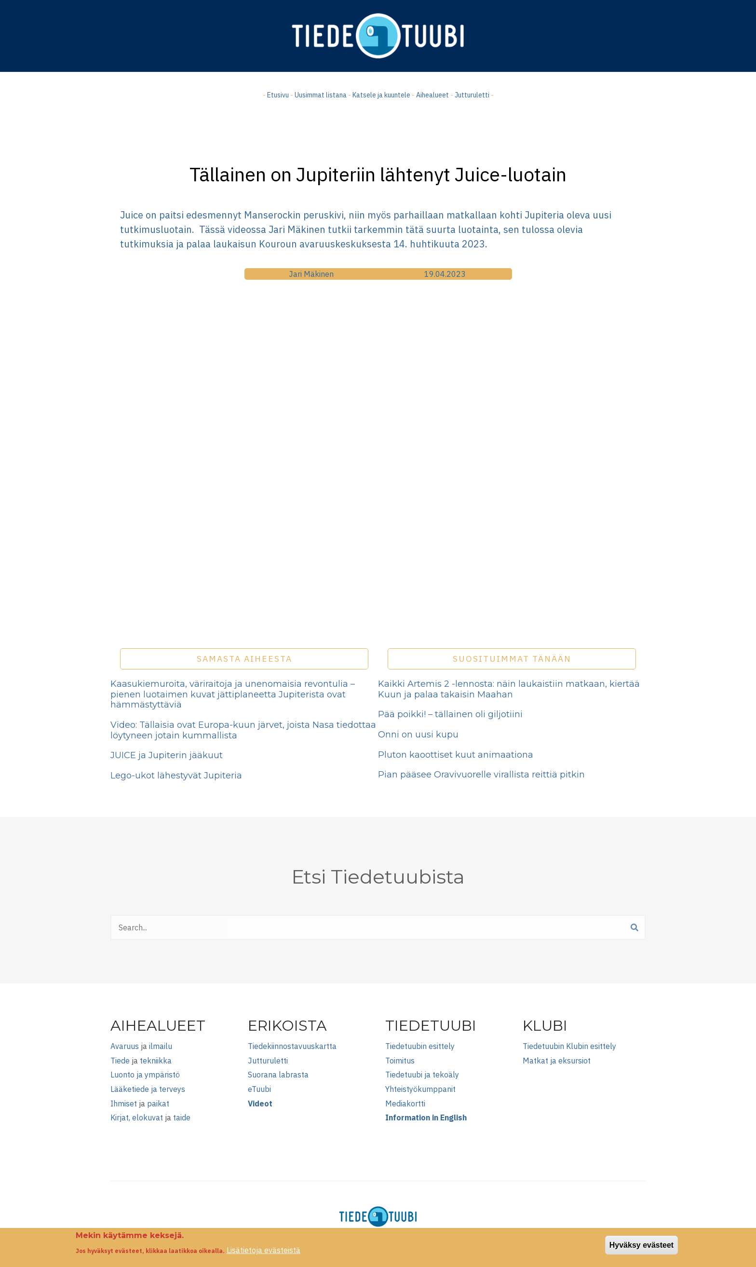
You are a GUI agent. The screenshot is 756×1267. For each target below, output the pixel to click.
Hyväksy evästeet (641, 1245)
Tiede (120, 1060)
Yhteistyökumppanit (420, 1089)
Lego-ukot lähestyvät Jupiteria (176, 775)
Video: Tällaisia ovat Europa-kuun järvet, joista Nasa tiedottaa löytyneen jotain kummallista (243, 730)
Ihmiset (123, 1103)
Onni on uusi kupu (418, 734)
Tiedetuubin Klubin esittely (569, 1046)
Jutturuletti (472, 95)
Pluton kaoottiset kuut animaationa (455, 754)
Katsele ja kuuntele (381, 95)
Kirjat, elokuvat (136, 1117)
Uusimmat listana (321, 95)
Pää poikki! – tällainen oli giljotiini (450, 714)
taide (181, 1117)
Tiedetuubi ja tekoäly (422, 1074)
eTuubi (259, 1089)
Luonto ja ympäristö (145, 1074)
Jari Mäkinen (311, 274)
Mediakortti (405, 1103)
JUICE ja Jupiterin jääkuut (166, 755)
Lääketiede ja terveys (147, 1089)
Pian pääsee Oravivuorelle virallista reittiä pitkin (481, 774)
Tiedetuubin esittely (420, 1046)
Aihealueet (432, 95)
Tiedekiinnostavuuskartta (292, 1046)
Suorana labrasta (278, 1074)
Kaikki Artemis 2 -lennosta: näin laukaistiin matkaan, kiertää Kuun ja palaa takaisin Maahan (509, 689)
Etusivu (278, 95)
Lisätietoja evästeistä (263, 1250)
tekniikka (156, 1060)
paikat (158, 1103)
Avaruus (124, 1046)
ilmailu (160, 1046)
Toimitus (400, 1060)
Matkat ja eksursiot (557, 1060)
